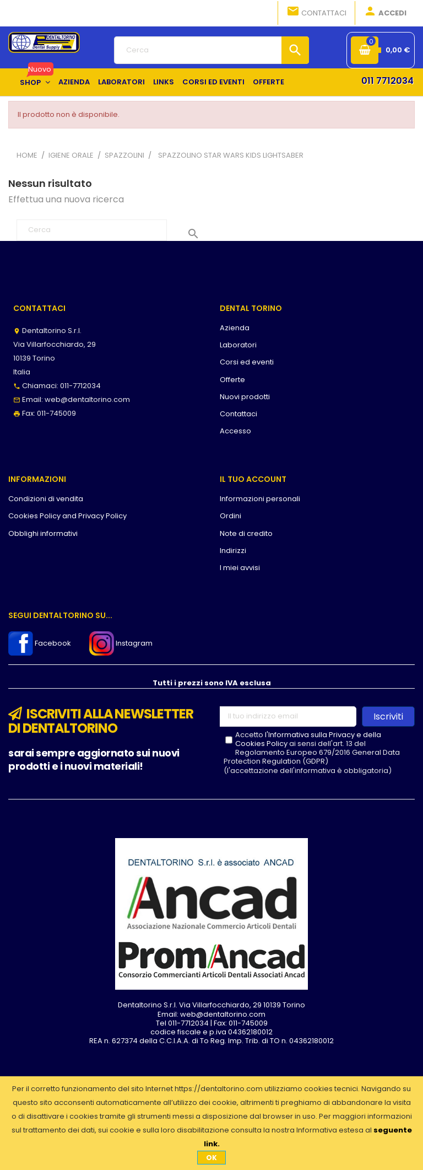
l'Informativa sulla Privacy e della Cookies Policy (308, 739)
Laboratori (238, 345)
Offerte (232, 379)
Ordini (230, 516)
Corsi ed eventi (247, 362)
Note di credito (246, 533)
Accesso (235, 431)
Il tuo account (253, 479)
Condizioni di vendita (45, 498)
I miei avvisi (240, 567)
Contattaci (316, 12)
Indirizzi (233, 550)
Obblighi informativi (43, 533)
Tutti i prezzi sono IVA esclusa (212, 683)
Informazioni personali (260, 498)
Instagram (121, 643)
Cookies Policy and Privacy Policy (67, 516)
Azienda (235, 328)
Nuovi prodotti (245, 396)
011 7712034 (387, 80)
